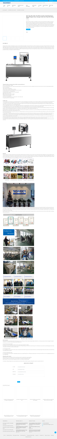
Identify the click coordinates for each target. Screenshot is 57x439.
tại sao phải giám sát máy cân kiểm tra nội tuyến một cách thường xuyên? (35, 424)
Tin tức (4, 435)
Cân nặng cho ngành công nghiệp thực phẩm (8, 424)
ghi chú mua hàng (34, 6)
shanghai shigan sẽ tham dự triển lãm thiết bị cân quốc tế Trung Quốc (22, 427)
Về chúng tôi (39, 6)
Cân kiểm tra (8, 6)
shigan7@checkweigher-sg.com (8, 0)
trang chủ (5, 10)
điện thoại (14, 371)
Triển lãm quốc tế (23, 435)
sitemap (52, 435)
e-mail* (14, 366)
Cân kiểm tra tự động (20, 10)
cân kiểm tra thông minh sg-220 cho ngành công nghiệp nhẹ (9, 400)
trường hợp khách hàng (30, 435)
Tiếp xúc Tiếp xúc (51, 6)
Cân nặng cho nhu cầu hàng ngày (8, 429)
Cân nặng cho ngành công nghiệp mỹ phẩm (8, 428)
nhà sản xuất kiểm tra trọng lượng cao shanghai (35, 400)
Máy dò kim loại (14, 6)
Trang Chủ (4, 6)
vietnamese (51, 0)
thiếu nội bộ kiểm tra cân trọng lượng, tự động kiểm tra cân (9, 416)
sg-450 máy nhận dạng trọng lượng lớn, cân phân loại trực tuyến (21, 416)
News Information (28, 6)
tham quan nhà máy (16, 435)
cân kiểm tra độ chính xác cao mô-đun (21, 400)
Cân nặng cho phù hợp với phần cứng (8, 431)
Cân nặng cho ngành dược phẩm (8, 425)
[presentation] (19, 379)
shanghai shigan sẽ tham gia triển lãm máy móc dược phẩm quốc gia (22, 424)
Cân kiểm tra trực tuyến (20, 6)
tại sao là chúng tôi (45, 6)
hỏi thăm (28, 29)
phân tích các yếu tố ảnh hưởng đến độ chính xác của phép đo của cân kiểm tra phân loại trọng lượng (34, 431)
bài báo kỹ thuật (9, 435)
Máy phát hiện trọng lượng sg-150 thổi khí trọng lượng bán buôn (35, 416)
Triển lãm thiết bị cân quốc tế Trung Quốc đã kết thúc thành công (21, 431)
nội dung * (14, 374)
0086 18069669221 (16, 0)
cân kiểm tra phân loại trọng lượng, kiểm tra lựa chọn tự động (48, 400)
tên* (13, 369)
